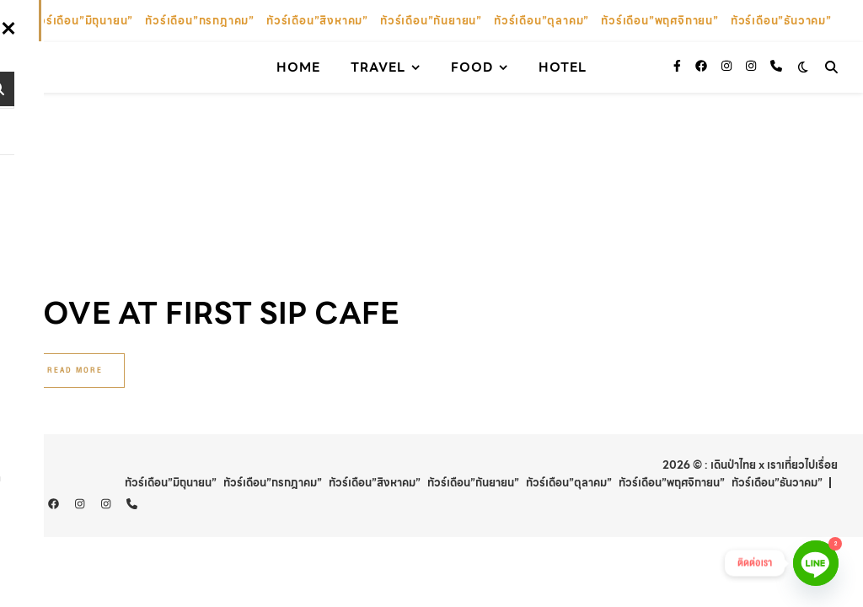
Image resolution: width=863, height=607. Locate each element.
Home (298, 67)
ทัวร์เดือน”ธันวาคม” (781, 21)
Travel (378, 67)
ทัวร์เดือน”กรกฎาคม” (200, 21)
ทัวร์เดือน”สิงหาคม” (317, 21)
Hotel (563, 67)
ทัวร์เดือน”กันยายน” (431, 21)
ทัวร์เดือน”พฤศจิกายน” (660, 21)
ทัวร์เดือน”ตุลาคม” (541, 21)
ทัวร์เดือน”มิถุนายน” (82, 21)
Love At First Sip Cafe (212, 161)
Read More (75, 218)
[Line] (816, 563)
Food (472, 67)
